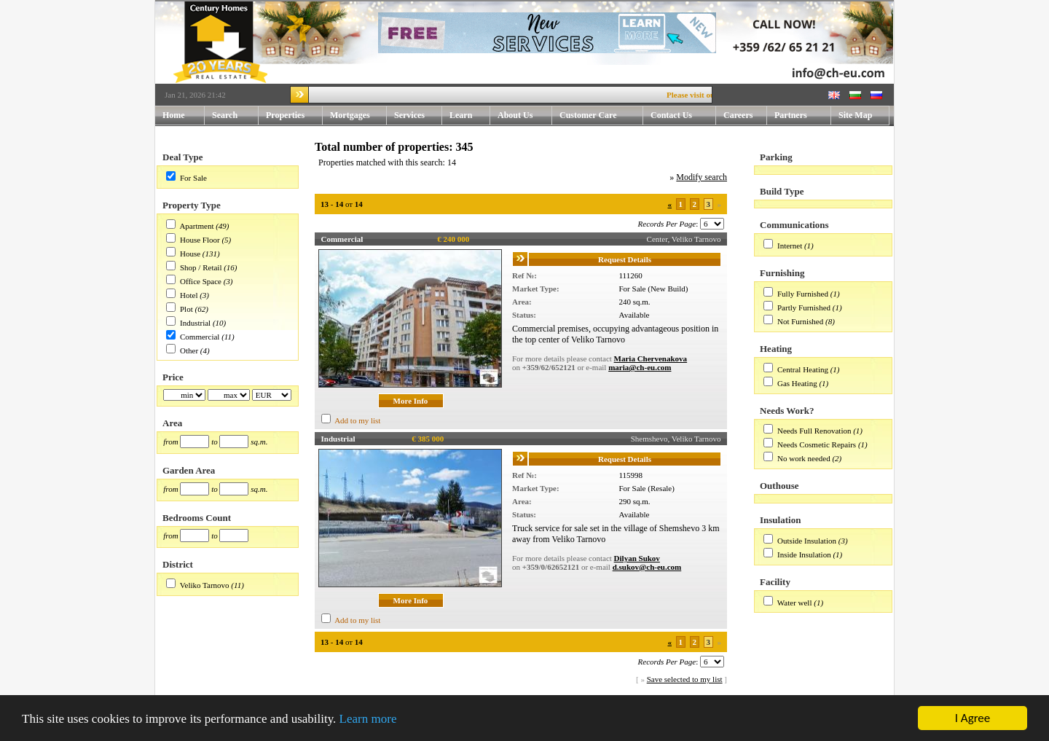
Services (418, 115)
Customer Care (588, 115)
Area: (522, 301)
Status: (524, 314)
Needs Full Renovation (814, 430)
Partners (790, 115)
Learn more (368, 719)
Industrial (195, 322)
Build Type (782, 191)
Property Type (191, 205)
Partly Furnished (803, 307)
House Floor (200, 239)
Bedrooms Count (196, 517)
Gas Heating (797, 383)
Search (224, 115)
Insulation (780, 519)
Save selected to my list (685, 679)
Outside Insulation (806, 540)
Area (172, 422)
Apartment (196, 225)
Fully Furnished (802, 293)
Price (173, 377)
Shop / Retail (200, 267)
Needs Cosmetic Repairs (816, 444)
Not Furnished (800, 321)
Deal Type (182, 157)
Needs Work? (787, 410)
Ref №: (524, 275)
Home (173, 115)
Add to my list (357, 420)
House (190, 253)
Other (189, 350)
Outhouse (779, 485)
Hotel (188, 295)
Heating (776, 348)
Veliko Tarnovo (204, 585)
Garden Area (188, 470)
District (177, 564)
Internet (789, 245)
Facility (775, 581)
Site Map (855, 115)
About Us (525, 115)
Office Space (200, 281)
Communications (794, 224)
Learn (469, 115)
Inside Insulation (804, 554)
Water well (794, 602)
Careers (738, 115)
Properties (294, 115)
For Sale (193, 177)
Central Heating (802, 369)
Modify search (701, 177)
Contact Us (683, 115)
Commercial (199, 336)
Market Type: (535, 288)
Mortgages (350, 115)
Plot (186, 309)
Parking (776, 157)
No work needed (803, 458)
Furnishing (782, 272)
